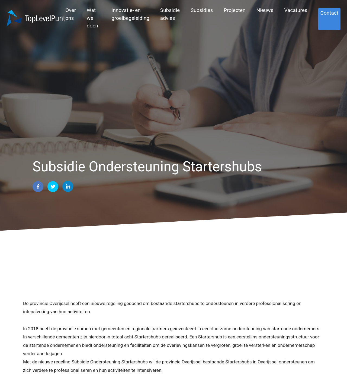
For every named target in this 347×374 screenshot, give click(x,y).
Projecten (234, 10)
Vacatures (295, 10)
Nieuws (265, 10)
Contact (329, 13)
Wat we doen (92, 18)
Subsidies (202, 10)
